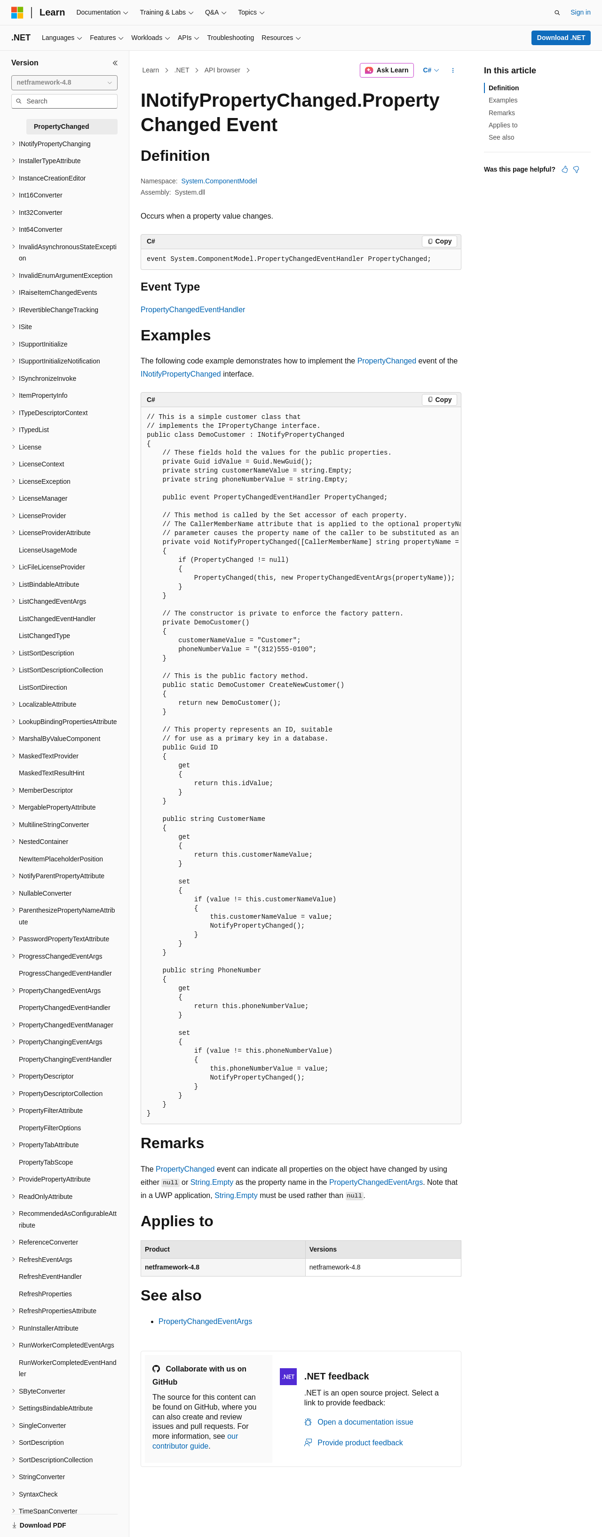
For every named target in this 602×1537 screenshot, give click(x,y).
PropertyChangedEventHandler (193, 310)
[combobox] (64, 82)
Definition (504, 88)
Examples (503, 100)
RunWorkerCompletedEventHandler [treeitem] (68, 1368)
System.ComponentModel (219, 181)
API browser (222, 70)
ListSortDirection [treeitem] (43, 687)
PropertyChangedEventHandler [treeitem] (65, 1007)
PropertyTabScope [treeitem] (46, 1162)
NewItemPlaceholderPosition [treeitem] (61, 859)
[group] (301, 765)
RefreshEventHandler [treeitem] (50, 1276)
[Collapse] (115, 63)
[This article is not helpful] (576, 169)
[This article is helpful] (564, 169)
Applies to (503, 125)
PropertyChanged (386, 361)
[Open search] (557, 12)
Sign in (580, 12)
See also (501, 137)
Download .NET (561, 37)
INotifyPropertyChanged (181, 374)
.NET (182, 70)
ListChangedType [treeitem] (44, 635)
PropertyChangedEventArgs (376, 1182)
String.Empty (212, 1182)
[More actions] (453, 70)
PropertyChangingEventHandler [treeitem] (65, 1059)
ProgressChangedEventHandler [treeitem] (65, 973)
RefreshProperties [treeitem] (45, 1294)
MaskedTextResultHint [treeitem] (51, 773)
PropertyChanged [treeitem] (61, 126)
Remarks (502, 113)
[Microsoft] (17, 13)
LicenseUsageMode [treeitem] (48, 550)
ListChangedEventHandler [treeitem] (57, 619)
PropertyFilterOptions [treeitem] (50, 1128)
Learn (151, 70)
